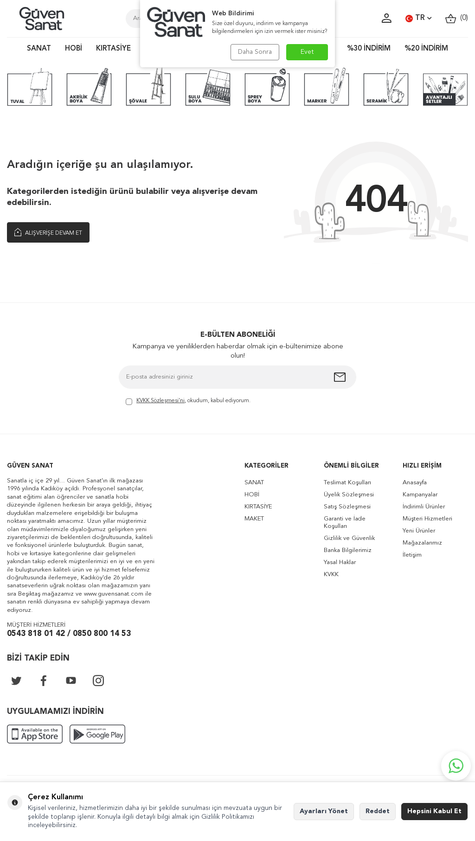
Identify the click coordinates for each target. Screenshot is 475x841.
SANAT (39, 48)
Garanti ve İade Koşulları (345, 522)
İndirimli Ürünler (424, 507)
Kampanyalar (420, 495)
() (456, 18)
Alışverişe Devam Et (48, 232)
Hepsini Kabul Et (434, 811)
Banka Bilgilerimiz (348, 550)
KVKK (331, 574)
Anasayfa (415, 483)
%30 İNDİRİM (369, 48)
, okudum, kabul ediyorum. (188, 401)
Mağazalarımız (422, 543)
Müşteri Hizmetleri (427, 519)
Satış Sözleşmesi (347, 507)
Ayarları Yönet (324, 811)
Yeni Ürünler (419, 531)
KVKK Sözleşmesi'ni (160, 401)
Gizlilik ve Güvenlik (349, 538)
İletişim (412, 555)
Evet (307, 52)
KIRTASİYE (113, 48)
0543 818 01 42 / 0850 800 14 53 (69, 634)
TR (418, 18)
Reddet (378, 811)
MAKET (254, 519)
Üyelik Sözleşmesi (349, 495)
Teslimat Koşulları (347, 483)
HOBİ (73, 48)
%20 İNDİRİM (426, 48)
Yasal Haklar (340, 562)
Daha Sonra (255, 52)
